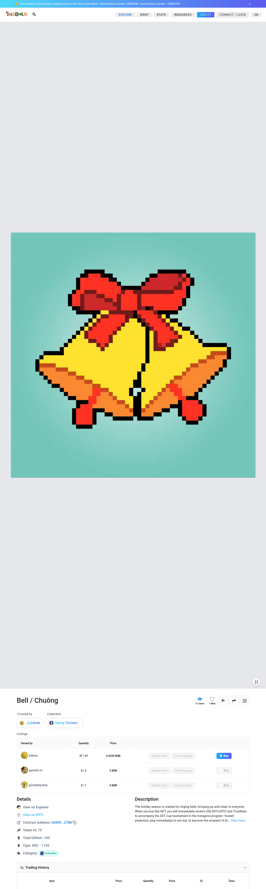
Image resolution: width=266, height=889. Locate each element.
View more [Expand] (238, 820)
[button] (133, 868)
